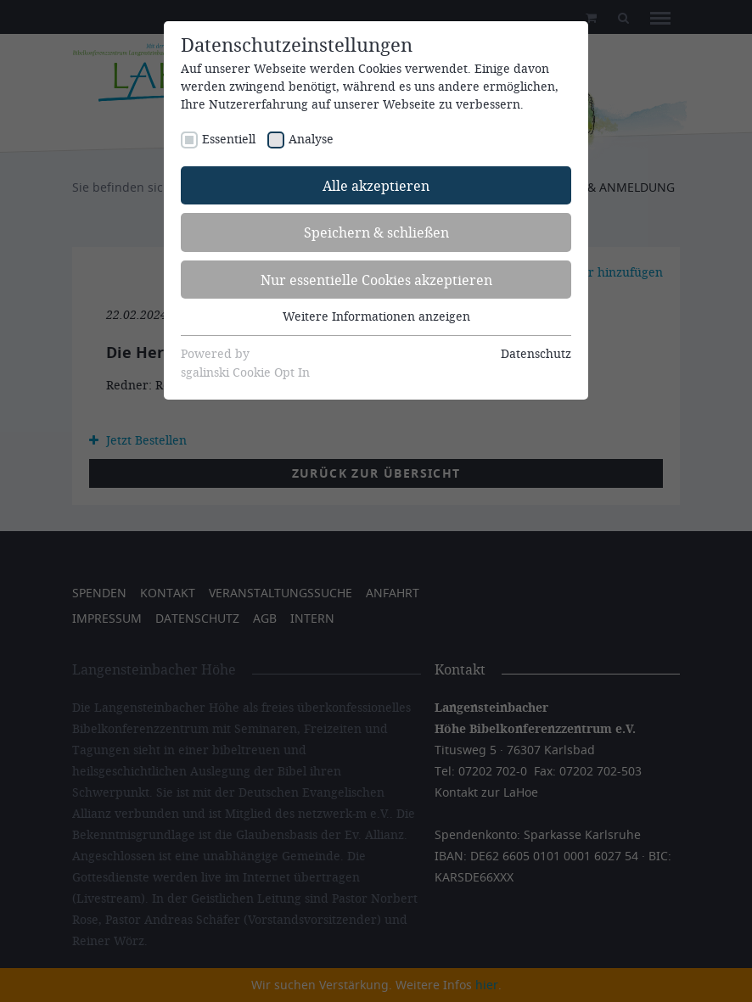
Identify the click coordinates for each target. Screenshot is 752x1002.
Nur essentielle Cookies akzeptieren (376, 279)
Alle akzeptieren (376, 185)
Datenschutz (536, 353)
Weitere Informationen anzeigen (376, 316)
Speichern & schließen (376, 232)
